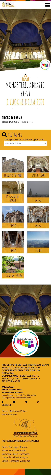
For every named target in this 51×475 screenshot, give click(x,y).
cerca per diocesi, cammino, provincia (24, 139)
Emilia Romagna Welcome (16, 460)
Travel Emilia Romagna (14, 450)
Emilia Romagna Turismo (15, 447)
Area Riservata (9, 414)
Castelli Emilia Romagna (15, 457)
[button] (47, 5)
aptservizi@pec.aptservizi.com (18, 398)
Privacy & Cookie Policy (14, 411)
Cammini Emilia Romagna (15, 454)
